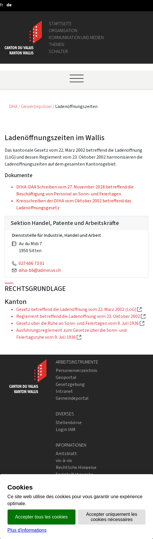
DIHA (13, 106)
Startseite (60, 24)
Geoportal (66, 377)
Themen (56, 44)
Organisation (63, 31)
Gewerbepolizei (37, 106)
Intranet (64, 391)
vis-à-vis (64, 460)
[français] (1, 5)
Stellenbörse (69, 422)
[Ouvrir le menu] (77, 78)
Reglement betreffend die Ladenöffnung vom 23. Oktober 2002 (80, 316)
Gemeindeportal (72, 398)
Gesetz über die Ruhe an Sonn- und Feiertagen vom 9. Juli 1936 (80, 323)
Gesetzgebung (70, 384)
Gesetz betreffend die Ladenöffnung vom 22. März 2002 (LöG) (79, 309)
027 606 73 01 (31, 263)
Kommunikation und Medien (76, 37)
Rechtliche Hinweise (76, 467)
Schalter (58, 51)
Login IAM (65, 429)
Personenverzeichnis (76, 370)
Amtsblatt (66, 453)
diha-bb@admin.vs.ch (40, 270)
